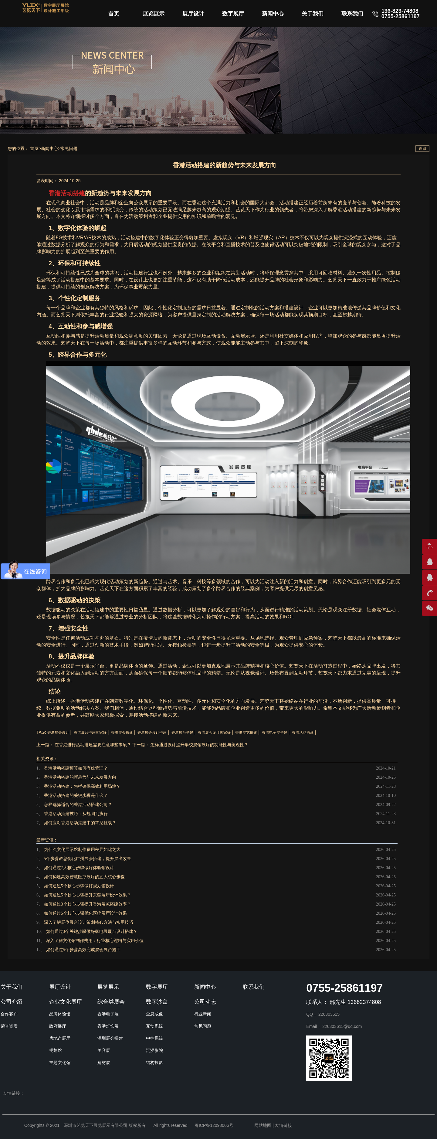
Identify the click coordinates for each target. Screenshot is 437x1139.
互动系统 (154, 1026)
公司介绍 (11, 1002)
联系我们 (352, 14)
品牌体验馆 (59, 1013)
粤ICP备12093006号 (214, 1125)
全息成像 (154, 1013)
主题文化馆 (59, 1062)
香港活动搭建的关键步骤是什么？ (76, 795)
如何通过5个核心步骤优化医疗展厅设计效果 (85, 913)
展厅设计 (193, 14)
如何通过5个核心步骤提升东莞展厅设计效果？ (87, 895)
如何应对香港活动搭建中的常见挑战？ (80, 823)
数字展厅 (233, 14)
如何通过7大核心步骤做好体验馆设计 (79, 867)
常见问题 (68, 148)
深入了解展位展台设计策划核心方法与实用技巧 (88, 922)
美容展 (103, 1050)
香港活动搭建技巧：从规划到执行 (76, 813)
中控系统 (154, 1038)
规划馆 (55, 1050)
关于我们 (313, 14)
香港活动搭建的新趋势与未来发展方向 (80, 777)
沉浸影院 (154, 1050)
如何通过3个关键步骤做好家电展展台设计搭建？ (91, 931)
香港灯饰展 (108, 1026)
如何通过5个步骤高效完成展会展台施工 (83, 949)
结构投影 (154, 1062)
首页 (113, 14)
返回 (422, 148)
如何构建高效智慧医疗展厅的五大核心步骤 (84, 877)
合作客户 (9, 1013)
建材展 (103, 1062)
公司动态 (205, 1002)
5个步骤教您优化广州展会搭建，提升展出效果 (87, 858)
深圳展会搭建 (110, 1038)
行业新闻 (202, 1013)
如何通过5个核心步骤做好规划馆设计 (79, 886)
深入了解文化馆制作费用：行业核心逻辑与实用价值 (95, 940)
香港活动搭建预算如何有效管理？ (76, 768)
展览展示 (153, 14)
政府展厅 (57, 1026)
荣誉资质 (9, 1026)
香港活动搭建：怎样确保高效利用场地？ (82, 786)
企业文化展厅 (65, 1002)
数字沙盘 (157, 1002)
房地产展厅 (59, 1038)
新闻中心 (273, 14)
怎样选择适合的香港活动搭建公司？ (78, 804)
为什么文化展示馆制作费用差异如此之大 (82, 849)
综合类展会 (111, 1002)
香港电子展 (108, 1013)
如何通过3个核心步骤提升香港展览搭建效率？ (87, 904)
